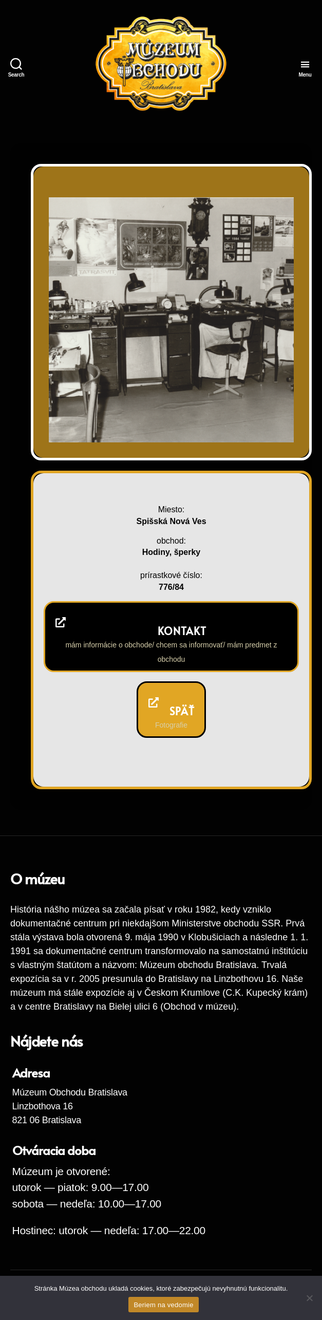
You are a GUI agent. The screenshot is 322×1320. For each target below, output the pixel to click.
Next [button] (272, 421)
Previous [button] (252, 421)
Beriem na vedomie (163, 1305)
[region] (171, 319)
